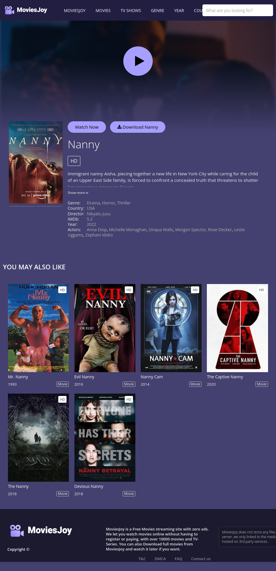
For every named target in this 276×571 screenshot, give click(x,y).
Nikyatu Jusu (99, 213)
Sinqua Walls (161, 229)
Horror (108, 203)
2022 (91, 224)
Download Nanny (137, 127)
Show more (78, 192)
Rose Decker (220, 229)
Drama (93, 203)
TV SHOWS (131, 10)
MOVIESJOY (75, 10)
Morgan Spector (190, 229)
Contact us (201, 558)
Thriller (124, 203)
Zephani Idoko (99, 235)
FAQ (178, 558)
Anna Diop (97, 229)
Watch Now (87, 127)
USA (91, 208)
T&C (142, 558)
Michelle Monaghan (128, 229)
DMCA (160, 558)
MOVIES (103, 10)
